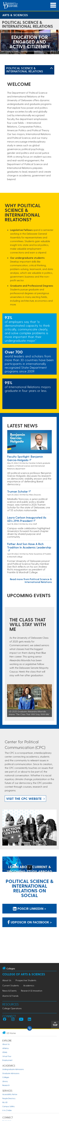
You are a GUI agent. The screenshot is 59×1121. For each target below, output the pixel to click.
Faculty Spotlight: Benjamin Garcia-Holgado (25, 458)
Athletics (5, 1048)
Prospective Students (26, 980)
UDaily (4, 1052)
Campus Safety (8, 1106)
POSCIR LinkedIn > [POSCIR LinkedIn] (29, 908)
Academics (28, 985)
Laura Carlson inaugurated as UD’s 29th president (26, 519)
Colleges (5, 1077)
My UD (4, 1102)
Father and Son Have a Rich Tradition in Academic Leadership (29, 545)
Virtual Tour (6, 1056)
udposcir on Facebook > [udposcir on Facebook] (29, 922)
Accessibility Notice (9, 1094)
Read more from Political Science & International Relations (31, 580)
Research (6, 1085)
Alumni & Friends (10, 995)
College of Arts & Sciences (23, 974)
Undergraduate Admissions (13, 1069)
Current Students (10, 985)
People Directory (8, 1098)
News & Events (9, 990)
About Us (6, 980)
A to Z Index (7, 1110)
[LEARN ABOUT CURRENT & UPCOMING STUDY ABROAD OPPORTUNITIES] (29, 864)
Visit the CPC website (24, 798)
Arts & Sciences (15, 15)
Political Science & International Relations (24, 69)
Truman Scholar (17, 491)
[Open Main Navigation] (53, 5)
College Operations (12, 1008)
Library (5, 1081)
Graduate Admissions (10, 1073)
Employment (7, 1060)
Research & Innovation (31, 990)
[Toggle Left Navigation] (51, 68)
